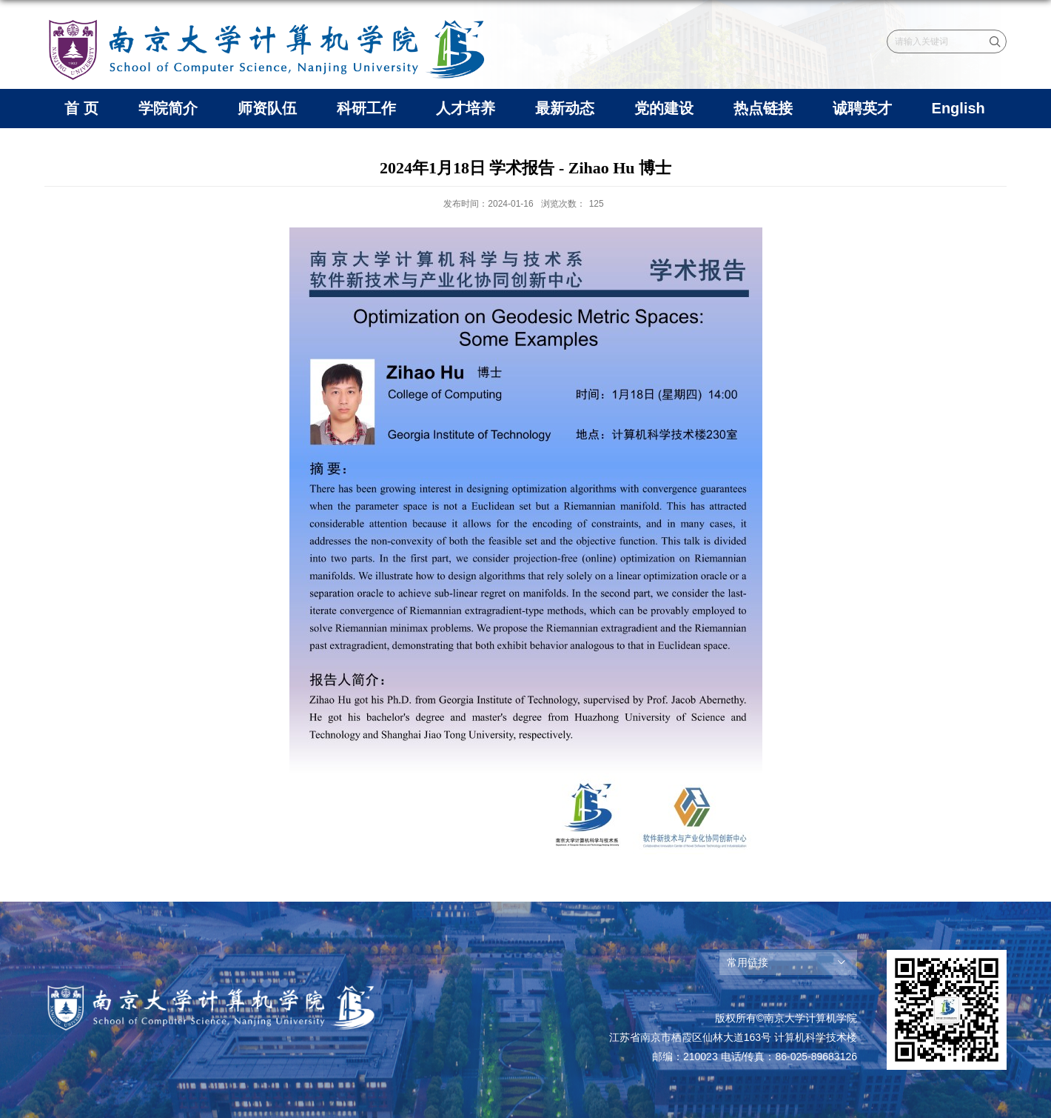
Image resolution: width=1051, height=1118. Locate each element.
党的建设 (664, 108)
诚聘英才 (862, 108)
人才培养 (465, 108)
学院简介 (168, 108)
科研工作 (366, 108)
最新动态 (564, 108)
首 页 (81, 108)
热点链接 (763, 108)
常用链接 (747, 962)
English (958, 108)
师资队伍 (267, 108)
